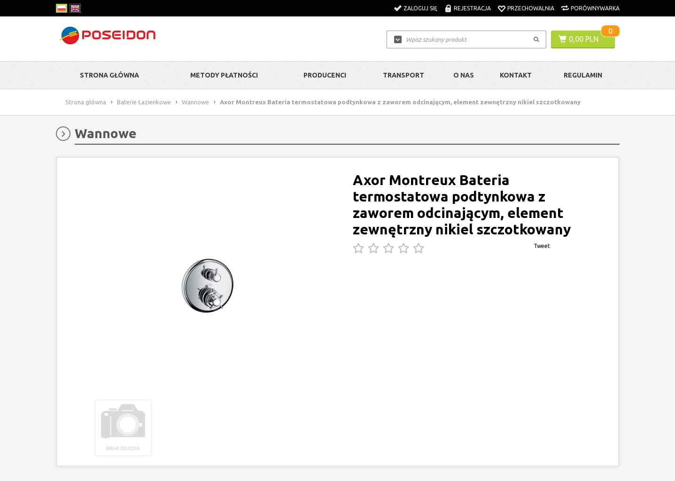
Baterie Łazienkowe (144, 102)
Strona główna (109, 75)
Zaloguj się (420, 8)
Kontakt (516, 75)
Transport (403, 75)
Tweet (542, 246)
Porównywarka (595, 8)
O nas (463, 75)
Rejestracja (472, 8)
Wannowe (195, 102)
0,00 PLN (583, 39)
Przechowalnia (530, 8)
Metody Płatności (224, 75)
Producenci (324, 75)
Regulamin (583, 75)
